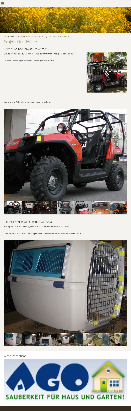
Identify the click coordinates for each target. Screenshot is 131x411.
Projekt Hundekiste (61, 36)
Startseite (20, 36)
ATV (27, 36)
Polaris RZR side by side (41, 36)
